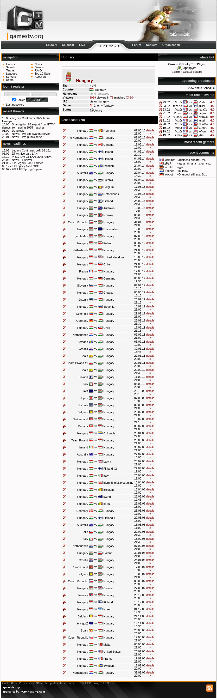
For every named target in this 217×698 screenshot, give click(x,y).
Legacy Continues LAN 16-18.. (31, 150)
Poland (108, 243)
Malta (107, 644)
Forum (136, 44)
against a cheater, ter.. (192, 159)
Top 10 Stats (42, 73)
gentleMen (81, 236)
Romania (109, 130)
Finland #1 (110, 517)
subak (178, 135)
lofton (202, 131)
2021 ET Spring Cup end (27, 169)
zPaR (167, 163)
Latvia (107, 461)
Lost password (15, 104)
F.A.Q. (39, 70)
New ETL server (22, 159)
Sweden (109, 165)
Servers (11, 76)
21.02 (166, 113)
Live (82, 44)
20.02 (166, 124)
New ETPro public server (27, 136)
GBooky (51, 44)
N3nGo (203, 116)
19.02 (166, 127)
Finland (108, 151)
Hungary (82, 130)
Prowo (178, 113)
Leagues (11, 73)
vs (190, 102)
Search (10, 67)
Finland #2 (110, 468)
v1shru (203, 102)
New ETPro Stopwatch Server (31, 133)
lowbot (168, 174)
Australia (82, 172)
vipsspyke (190, 68)
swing (107, 496)
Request (151, 44)
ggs (180, 167)
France (83, 271)
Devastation (111, 229)
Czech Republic (78, 222)
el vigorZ (82, 623)
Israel (107, 609)
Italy (85, 384)
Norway (108, 215)
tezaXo (177, 105)
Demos (39, 67)
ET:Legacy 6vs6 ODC (25, 166)
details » (150, 132)
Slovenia (82, 285)
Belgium (109, 187)
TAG (85, 391)
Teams (10, 70)
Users (10, 79)
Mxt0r (178, 102)
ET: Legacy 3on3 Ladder (27, 163)
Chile (107, 264)
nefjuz (202, 113)
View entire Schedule (201, 87)
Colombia (82, 313)
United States (112, 651)
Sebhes (169, 170)
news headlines (14, 143)
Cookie (20, 99)
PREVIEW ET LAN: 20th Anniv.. (32, 156)
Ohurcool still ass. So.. (192, 174)
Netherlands (111, 194)
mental (168, 167)
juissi (202, 105)
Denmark (82, 510)
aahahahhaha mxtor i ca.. (194, 163)
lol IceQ (183, 170)
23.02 (166, 102)
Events (10, 64)
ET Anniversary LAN (24, 153)
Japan (84, 398)
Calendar (68, 44)
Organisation (171, 44)
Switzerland (80, 419)
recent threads (13, 111)
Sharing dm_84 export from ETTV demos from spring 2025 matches (28, 126)
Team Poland (79, 440)
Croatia (108, 292)
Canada (109, 144)
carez (107, 503)
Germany (109, 278)
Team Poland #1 (77, 363)
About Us (40, 76)
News (38, 64)
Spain (84, 355)
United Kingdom (114, 257)
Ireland (83, 447)
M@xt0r (169, 159)
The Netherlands (77, 137)
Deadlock (18, 130)
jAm (201, 135)
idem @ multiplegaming (118, 482)
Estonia (108, 179)
